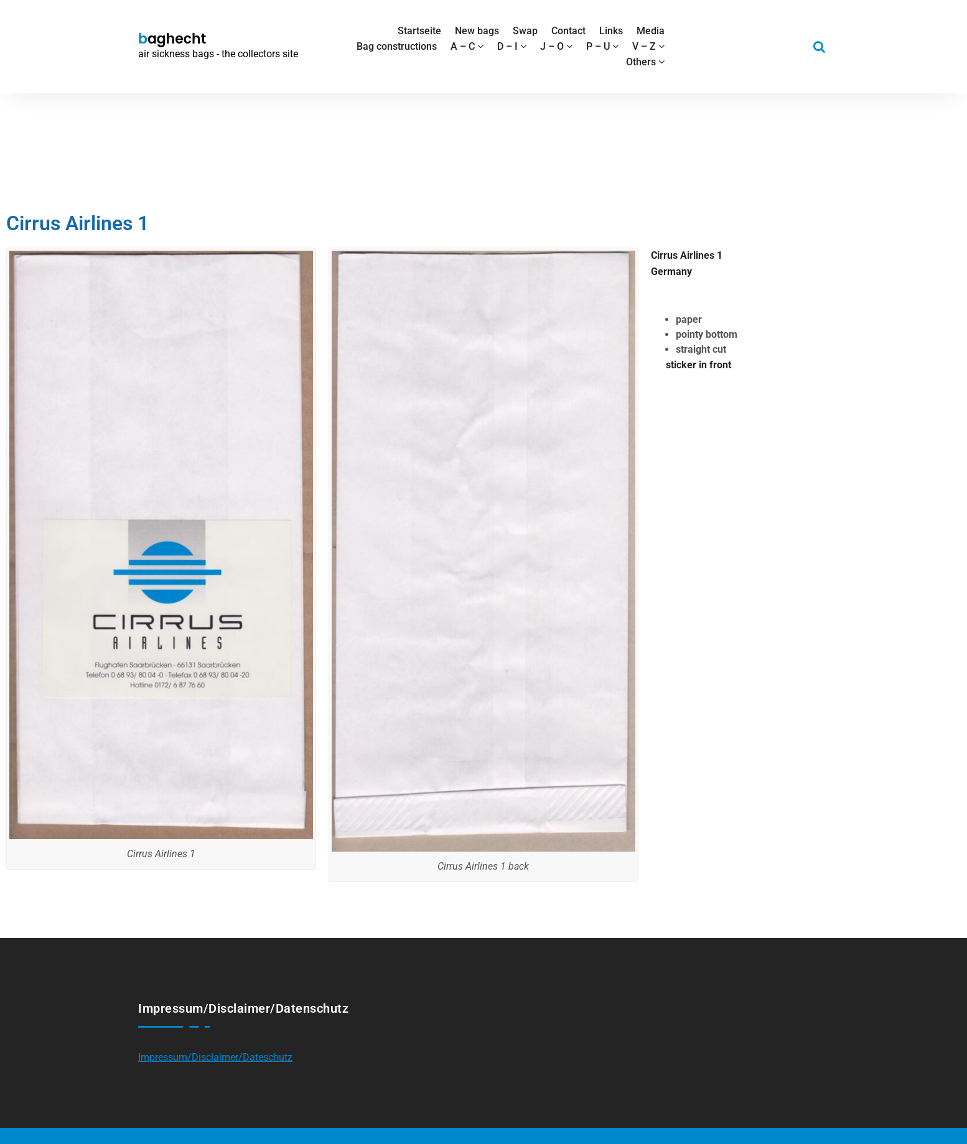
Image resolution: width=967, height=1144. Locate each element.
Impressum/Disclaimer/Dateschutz (215, 1057)
